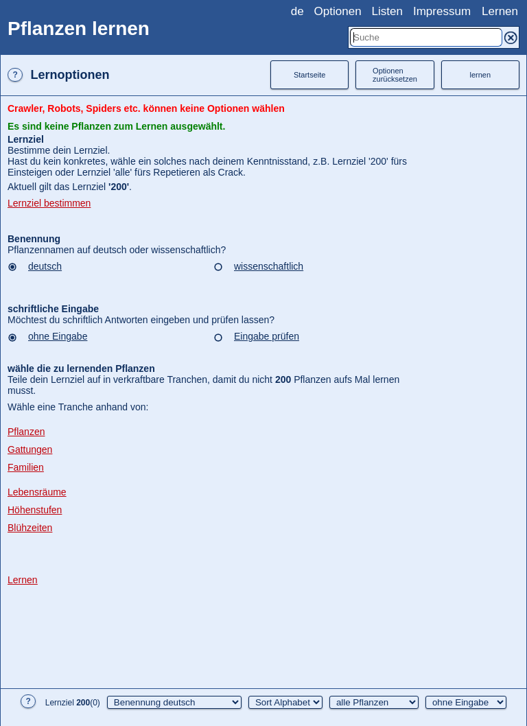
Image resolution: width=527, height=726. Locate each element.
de (297, 11)
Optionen (338, 11)
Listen (387, 11)
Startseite (309, 75)
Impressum (442, 11)
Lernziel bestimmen (49, 203)
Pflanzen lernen (79, 28)
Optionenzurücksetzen (395, 75)
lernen (480, 75)
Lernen (500, 11)
